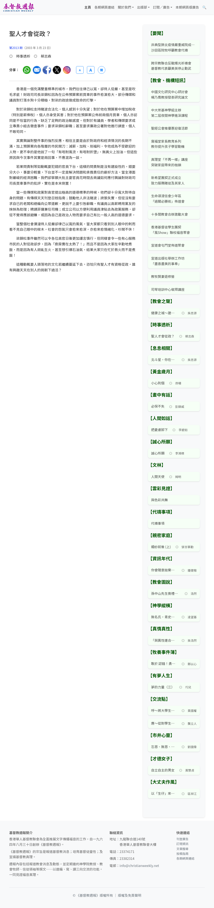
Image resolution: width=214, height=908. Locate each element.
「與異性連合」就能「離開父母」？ (164, 640)
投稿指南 (182, 853)
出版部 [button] (142, 7)
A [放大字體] (90, 70)
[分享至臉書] (47, 70)
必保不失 (157, 406)
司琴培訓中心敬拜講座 (168, 289)
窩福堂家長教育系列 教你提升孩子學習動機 (168, 144)
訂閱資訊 (182, 843)
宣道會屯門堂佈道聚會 (168, 245)
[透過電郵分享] (37, 70)
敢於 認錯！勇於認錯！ (164, 663)
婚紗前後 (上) (161, 546)
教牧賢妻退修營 (163, 276)
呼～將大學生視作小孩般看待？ (164, 710)
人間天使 (157, 476)
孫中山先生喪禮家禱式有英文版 (165, 593)
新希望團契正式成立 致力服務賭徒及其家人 (168, 180)
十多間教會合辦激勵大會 (169, 214)
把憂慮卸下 (159, 429)
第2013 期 (16, 47)
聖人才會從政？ (163, 336)
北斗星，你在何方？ (164, 359)
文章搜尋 (182, 848)
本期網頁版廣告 (187, 7)
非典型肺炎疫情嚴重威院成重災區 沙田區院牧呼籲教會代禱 (174, 47)
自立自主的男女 (163, 770)
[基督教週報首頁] (19, 7)
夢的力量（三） (163, 686)
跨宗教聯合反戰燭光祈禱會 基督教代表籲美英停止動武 (171, 66)
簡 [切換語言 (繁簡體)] (101, 70)
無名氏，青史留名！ (164, 616)
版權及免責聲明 (129, 895)
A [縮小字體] (80, 70)
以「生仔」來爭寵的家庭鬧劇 (164, 793)
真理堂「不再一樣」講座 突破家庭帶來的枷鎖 (169, 162)
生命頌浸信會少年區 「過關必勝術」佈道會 (168, 198)
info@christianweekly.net (139, 865)
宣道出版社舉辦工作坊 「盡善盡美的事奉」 (168, 261)
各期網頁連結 (104, 7)
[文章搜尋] (204, 7)
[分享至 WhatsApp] (27, 70)
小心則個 (157, 382)
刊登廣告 (182, 839)
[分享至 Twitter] (57, 70)
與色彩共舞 (159, 499)
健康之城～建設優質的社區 (164, 312)
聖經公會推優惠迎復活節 (169, 128)
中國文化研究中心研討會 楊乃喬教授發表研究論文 (169, 94)
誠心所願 (157, 453)
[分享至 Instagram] (67, 70)
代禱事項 (157, 523)
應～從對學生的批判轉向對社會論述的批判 (164, 723)
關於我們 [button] (124, 7)
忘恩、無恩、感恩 (164, 746)
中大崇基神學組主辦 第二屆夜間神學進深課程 (169, 112)
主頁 (87, 7)
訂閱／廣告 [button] (161, 7)
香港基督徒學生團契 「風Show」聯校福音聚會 (170, 229)
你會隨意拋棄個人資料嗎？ (164, 569)
